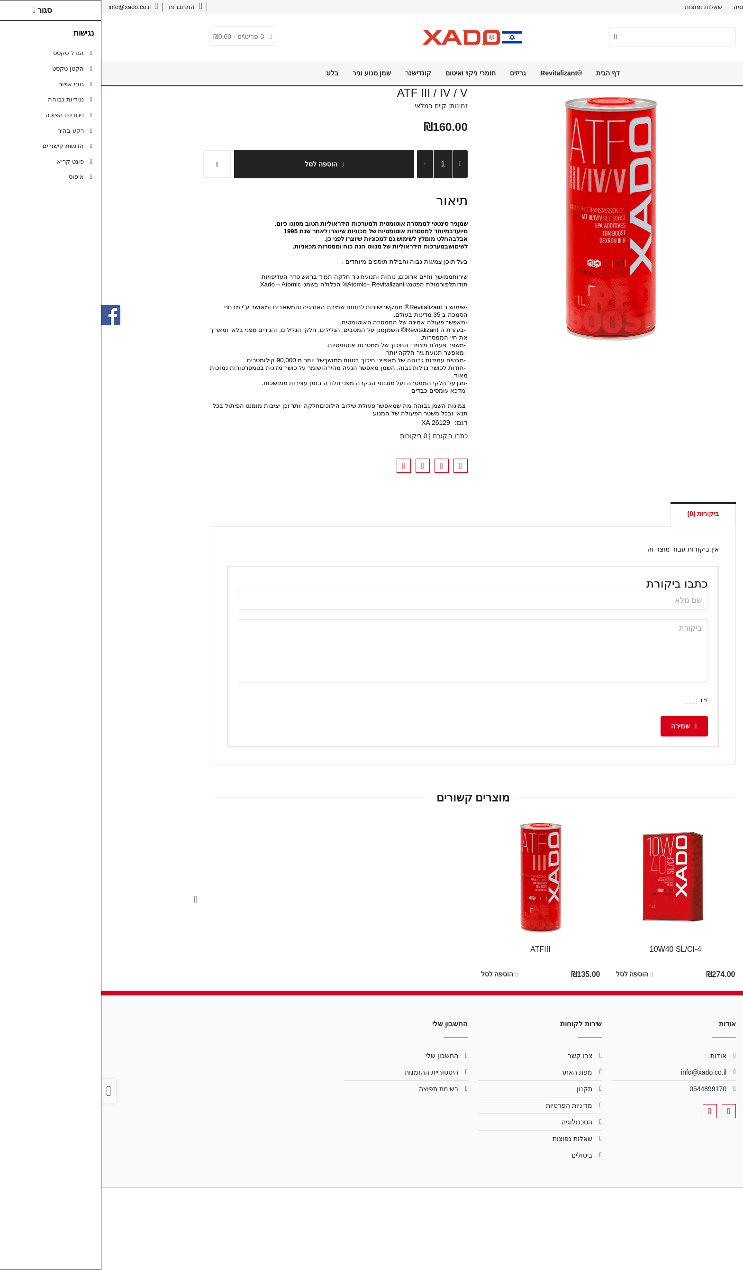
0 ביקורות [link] (312, 436)
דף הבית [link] (506, 73)
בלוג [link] (231, 73)
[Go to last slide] (648, 899)
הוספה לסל (222, 164)
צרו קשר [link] (683, 6)
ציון (603, 699)
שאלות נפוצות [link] (602, 6)
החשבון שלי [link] (340, 1055)
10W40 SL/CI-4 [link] (574, 949)
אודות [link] (714, 6)
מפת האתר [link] (475, 1072)
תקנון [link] (483, 1089)
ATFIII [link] (439, 949)
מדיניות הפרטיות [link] (467, 1105)
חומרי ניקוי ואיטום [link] (369, 73)
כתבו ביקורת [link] (348, 436)
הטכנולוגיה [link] (646, 6)
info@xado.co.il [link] (602, 1072)
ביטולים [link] (480, 1155)
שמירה (583, 726)
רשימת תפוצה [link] (337, 1089)
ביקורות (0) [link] (601, 513)
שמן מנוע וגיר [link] (270, 73)
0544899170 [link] (606, 1089)
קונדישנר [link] (317, 73)
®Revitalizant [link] (459, 73)
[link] (84, 7)
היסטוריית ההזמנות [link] (330, 1072)
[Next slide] (94, 899)
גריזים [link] (416, 73)
